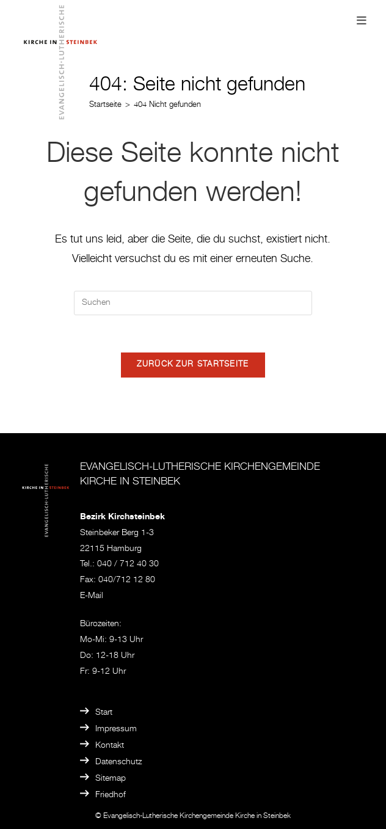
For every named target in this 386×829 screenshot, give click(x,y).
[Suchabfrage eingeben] (193, 303)
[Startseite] (105, 105)
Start (103, 713)
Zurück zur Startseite (193, 365)
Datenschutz (118, 762)
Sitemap (110, 779)
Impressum (116, 729)
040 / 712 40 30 (128, 564)
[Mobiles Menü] (362, 21)
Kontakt (109, 746)
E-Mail (91, 596)
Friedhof (110, 795)
